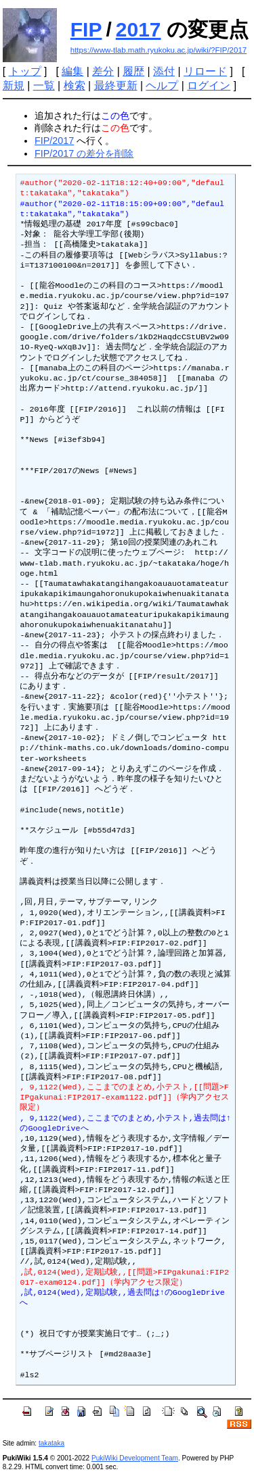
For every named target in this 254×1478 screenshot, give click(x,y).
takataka (51, 1443)
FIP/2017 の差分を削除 (84, 153)
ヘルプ (162, 85)
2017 (138, 29)
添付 (164, 71)
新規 (13, 85)
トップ (25, 71)
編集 (72, 71)
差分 (103, 71)
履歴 (133, 71)
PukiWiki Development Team (134, 1458)
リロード (205, 71)
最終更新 (115, 85)
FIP (86, 29)
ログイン (208, 85)
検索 (74, 85)
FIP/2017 (54, 140)
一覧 (44, 85)
